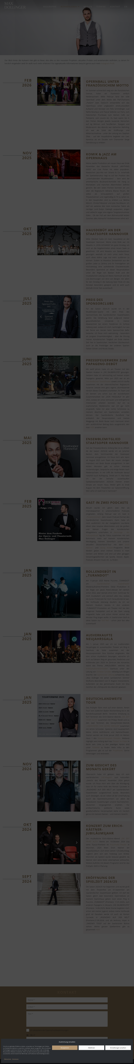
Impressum (15, 1059)
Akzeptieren (65, 1048)
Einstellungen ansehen (118, 1048)
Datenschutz (7, 1059)
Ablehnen (91, 1048)
